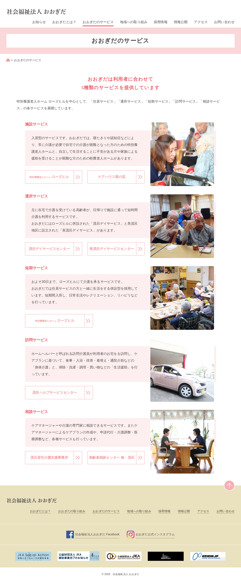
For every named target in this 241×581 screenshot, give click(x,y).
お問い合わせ (224, 22)
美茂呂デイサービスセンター (111, 249)
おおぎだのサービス (98, 22)
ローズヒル (49, 177)
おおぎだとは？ (64, 22)
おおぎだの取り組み (71, 511)
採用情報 (161, 22)
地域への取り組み (133, 22)
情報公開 (181, 22)
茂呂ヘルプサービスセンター (54, 392)
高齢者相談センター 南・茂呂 (112, 457)
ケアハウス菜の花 (111, 177)
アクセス (201, 22)
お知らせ (39, 22)
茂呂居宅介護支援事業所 (49, 457)
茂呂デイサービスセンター (49, 249)
